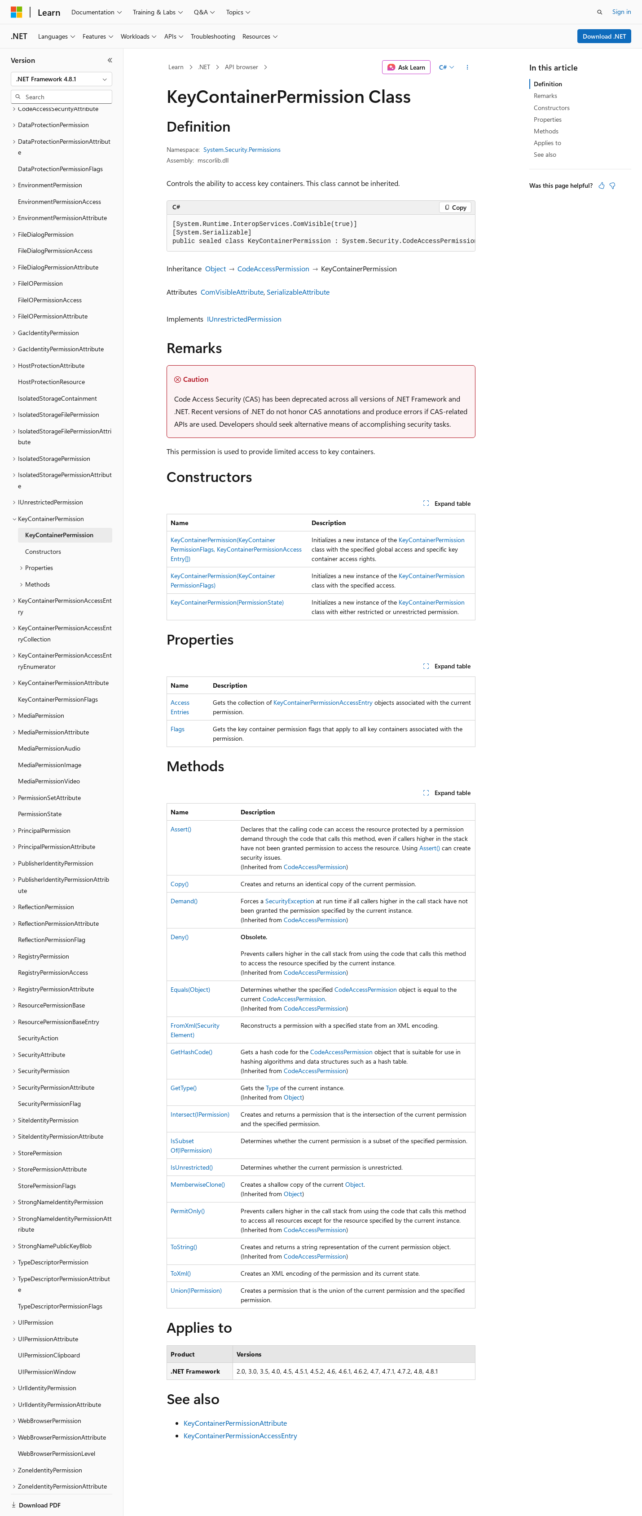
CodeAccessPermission (273, 268)
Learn (176, 66)
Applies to (547, 142)
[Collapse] (110, 60)
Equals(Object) (190, 989)
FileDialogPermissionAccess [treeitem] (55, 219)
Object (215, 268)
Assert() (181, 829)
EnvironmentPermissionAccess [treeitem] (59, 170)
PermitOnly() (188, 1211)
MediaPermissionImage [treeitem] (49, 733)
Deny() (180, 937)
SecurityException (289, 901)
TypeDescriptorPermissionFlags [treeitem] (60, 1275)
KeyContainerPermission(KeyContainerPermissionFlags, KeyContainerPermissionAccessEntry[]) (236, 549)
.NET (204, 66)
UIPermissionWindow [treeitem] (47, 1340)
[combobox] (61, 79)
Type (272, 1087)
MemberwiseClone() (198, 1184)
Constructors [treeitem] (43, 520)
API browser (241, 66)
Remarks (545, 95)
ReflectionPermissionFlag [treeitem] (51, 908)
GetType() (184, 1087)
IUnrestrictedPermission (244, 318)
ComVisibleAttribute (232, 291)
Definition (548, 84)
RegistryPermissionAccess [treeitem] (53, 941)
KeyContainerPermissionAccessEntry (323, 702)
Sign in (621, 11)
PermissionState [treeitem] (40, 782)
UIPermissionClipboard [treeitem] (49, 1324)
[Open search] (600, 12)
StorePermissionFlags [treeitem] (47, 1154)
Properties (548, 119)
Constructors (552, 107)
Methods (546, 131)
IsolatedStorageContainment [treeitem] (57, 367)
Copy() (180, 884)
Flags (178, 729)
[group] (321, 233)
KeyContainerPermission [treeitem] (59, 503)
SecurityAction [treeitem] (38, 1007)
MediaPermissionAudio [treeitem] (49, 717)
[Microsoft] (16, 12)
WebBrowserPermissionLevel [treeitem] (56, 1422)
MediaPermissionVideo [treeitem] (49, 750)
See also (545, 154)
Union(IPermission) (196, 1290)
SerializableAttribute (298, 291)
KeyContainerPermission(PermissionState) (227, 602)
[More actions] (467, 67)
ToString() (184, 1246)
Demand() (184, 901)
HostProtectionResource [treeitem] (51, 350)
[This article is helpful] (601, 185)
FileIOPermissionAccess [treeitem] (50, 269)
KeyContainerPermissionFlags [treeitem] (58, 668)
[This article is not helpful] (612, 185)
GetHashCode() (191, 1051)
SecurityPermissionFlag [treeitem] (49, 1072)
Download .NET (604, 36)
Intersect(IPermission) (200, 1114)
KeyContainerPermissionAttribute (235, 1423)
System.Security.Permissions (242, 149)
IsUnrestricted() (192, 1167)
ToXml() (181, 1273)
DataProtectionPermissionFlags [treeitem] (60, 137)
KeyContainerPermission (432, 539)
